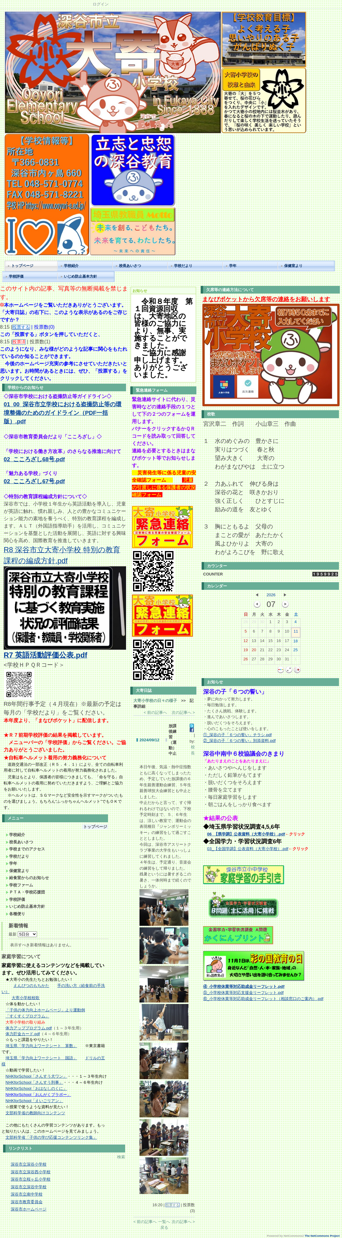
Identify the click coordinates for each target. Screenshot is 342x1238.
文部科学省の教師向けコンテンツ (35, 1113)
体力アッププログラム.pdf (29, 1028)
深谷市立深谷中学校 (28, 1187)
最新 (23, 934)
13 (254, 642)
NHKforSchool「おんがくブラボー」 (38, 1094)
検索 (121, 1157)
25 (295, 651)
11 (296, 632)
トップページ (22, 266)
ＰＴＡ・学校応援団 (25, 892)
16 (279, 642)
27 (254, 660)
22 (270, 651)
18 (295, 642)
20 (254, 651)
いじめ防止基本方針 (80, 276)
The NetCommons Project (322, 1235)
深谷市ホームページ (28, 1209)
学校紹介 (71, 266)
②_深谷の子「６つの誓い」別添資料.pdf (239, 740)
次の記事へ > (183, 712)
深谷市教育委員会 (27, 1202)
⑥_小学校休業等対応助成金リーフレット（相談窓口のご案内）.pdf (263, 998)
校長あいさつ (130, 266)
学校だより (183, 266)
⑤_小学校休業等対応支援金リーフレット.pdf (243, 992)
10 (287, 632)
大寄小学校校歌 (25, 997)
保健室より (293, 266)
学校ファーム (19, 885)
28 (245, 623)
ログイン (101, 4)
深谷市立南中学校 (27, 1194)
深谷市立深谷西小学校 (30, 1172)
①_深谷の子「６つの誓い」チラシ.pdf (237, 734)
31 (287, 660)
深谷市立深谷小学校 (28, 1164)
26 (245, 660)
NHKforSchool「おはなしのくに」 (36, 1088)
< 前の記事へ (155, 712)
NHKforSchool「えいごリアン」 (34, 1100)
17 (287, 642)
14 (262, 642)
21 (262, 651)
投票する (172, 1205)
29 (254, 623)
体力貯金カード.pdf (23, 1034)
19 (245, 651)
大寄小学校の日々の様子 (155, 700)
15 (270, 642)
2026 (271, 595)
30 (262, 623)
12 (245, 642)
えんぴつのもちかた (31, 985)
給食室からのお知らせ (27, 877)
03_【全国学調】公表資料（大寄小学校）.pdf (247, 848)
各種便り (15, 913)
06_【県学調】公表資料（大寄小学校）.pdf (246, 834)
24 (287, 651)
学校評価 (16, 276)
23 (279, 651)
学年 (232, 266)
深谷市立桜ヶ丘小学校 (30, 1179)
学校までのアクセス (25, 849)
